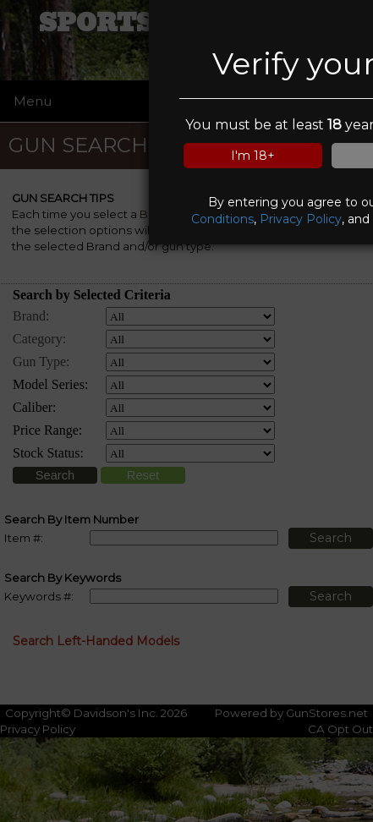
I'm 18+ (253, 155)
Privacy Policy (301, 219)
